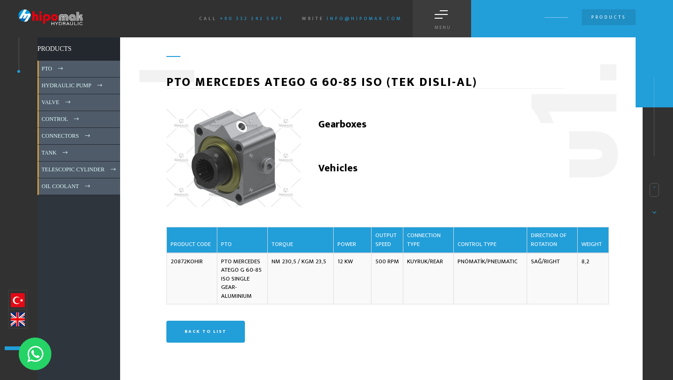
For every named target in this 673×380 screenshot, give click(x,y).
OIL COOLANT (66, 186)
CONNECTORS (66, 136)
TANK (55, 152)
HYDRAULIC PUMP (73, 85)
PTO (53, 68)
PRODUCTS (54, 48)
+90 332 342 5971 (251, 18)
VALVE (57, 102)
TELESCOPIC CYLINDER (79, 169)
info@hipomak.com (364, 18)
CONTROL (61, 119)
